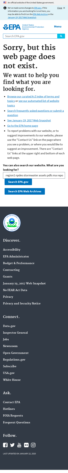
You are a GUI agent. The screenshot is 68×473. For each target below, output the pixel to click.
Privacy (8, 297)
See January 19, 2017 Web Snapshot (29, 120)
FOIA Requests (13, 415)
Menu (57, 26)
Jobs (6, 339)
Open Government (16, 353)
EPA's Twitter (12, 445)
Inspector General (15, 333)
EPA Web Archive (40, 14)
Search (61, 36)
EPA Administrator (16, 256)
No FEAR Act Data (15, 290)
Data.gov (9, 326)
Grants (7, 276)
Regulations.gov (14, 359)
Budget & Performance (18, 263)
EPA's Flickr (26, 445)
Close (59, 8)
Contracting (11, 270)
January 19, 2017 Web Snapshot (22, 17)
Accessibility (11, 249)
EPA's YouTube (19, 445)
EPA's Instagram (33, 445)
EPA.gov (38, 8)
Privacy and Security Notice (22, 303)
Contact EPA (11, 402)
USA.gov (8, 373)
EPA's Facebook (5, 445)
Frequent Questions (16, 422)
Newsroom (10, 346)
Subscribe (9, 366)
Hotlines (9, 409)
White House (12, 380)
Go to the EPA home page (22, 126)
